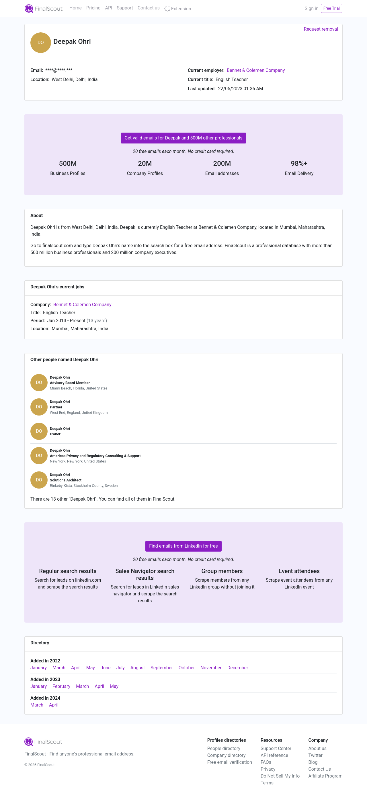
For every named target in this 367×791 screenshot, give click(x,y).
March (58, 667)
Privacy (268, 769)
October (187, 667)
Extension (177, 8)
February (61, 686)
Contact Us (319, 769)
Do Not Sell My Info (280, 776)
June (106, 667)
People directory (223, 748)
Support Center (276, 748)
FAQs (266, 762)
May (90, 667)
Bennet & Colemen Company (256, 70)
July (120, 667)
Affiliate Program (325, 776)
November (210, 667)
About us (317, 748)
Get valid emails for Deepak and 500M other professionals (183, 138)
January (38, 667)
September (162, 667)
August (137, 667)
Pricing (93, 8)
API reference (274, 755)
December (237, 667)
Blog (312, 762)
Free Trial (331, 8)
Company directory (226, 755)
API (108, 8)
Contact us (149, 8)
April (76, 667)
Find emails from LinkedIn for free (183, 546)
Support (125, 8)
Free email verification (229, 762)
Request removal (321, 29)
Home (75, 8)
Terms (267, 783)
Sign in (312, 8)
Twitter (315, 755)
